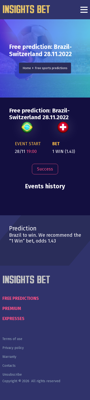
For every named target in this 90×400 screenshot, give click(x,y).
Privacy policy (13, 348)
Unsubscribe (12, 375)
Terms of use (12, 339)
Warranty (9, 357)
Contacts (9, 366)
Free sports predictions (51, 68)
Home (27, 68)
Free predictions (20, 298)
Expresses (13, 318)
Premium (11, 308)
